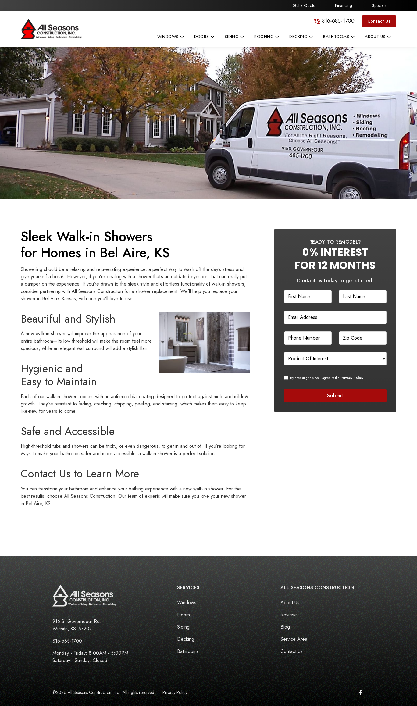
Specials (379, 5)
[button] (170, 38)
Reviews (289, 614)
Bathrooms (188, 651)
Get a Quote (304, 5)
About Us (289, 602)
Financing (343, 5)
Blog (285, 626)
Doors (183, 614)
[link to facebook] (361, 692)
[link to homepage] (51, 29)
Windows (186, 602)
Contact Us (379, 21)
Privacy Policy (174, 692)
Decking (185, 639)
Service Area (293, 639)
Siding (183, 626)
